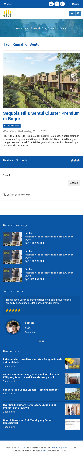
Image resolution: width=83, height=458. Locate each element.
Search (7, 175)
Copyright (10, 447)
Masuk (75, 4)
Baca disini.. (9, 366)
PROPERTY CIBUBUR (37, 447)
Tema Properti (33, 450)
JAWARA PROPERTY (58, 450)
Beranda (36, 28)
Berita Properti (11, 125)
